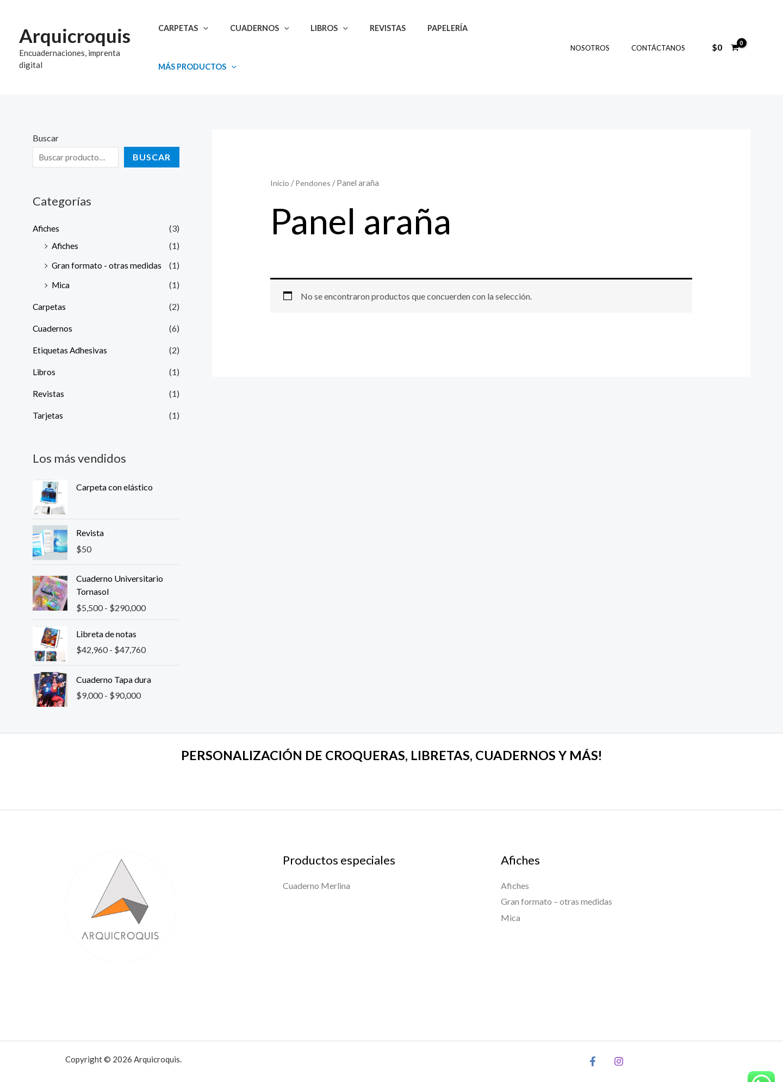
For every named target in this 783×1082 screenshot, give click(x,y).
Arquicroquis (74, 28)
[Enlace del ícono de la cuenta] (759, 35)
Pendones (313, 158)
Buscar (46, 113)
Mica (61, 259)
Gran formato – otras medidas (556, 877)
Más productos (503, 35)
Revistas (375, 35)
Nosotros (601, 35)
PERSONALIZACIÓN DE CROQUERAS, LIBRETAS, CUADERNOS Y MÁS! (392, 730)
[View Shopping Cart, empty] (725, 35)
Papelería (428, 35)
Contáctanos (662, 35)
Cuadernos (259, 35)
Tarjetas (48, 390)
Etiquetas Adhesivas (70, 325)
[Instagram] (616, 1036)
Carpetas (189, 35)
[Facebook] (593, 1036)
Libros (322, 35)
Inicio (279, 158)
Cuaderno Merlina (316, 860)
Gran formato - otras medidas (107, 240)
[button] (208, 35)
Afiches (47, 203)
